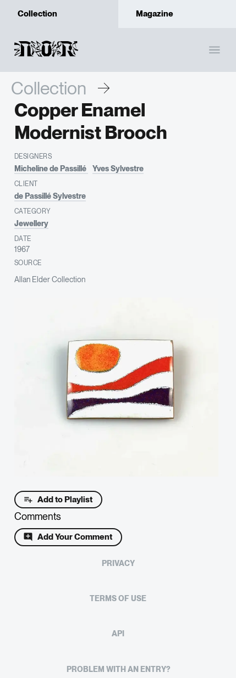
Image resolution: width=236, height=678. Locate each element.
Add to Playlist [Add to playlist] (58, 499)
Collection (48, 88)
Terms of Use (118, 598)
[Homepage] (45, 57)
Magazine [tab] (177, 14)
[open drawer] (214, 49)
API (118, 633)
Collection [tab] (59, 14)
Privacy (118, 563)
